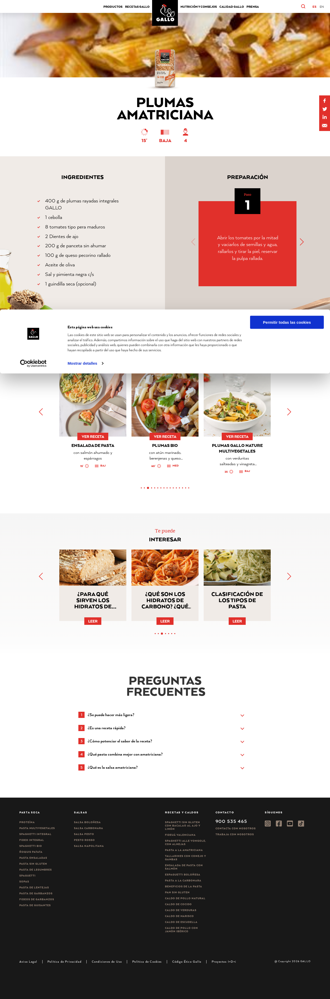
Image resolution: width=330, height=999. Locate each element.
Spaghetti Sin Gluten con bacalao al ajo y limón (182, 826)
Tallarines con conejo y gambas (185, 857)
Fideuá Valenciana (180, 835)
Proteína (27, 822)
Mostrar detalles (82, 54)
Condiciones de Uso (107, 961)
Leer (92, 621)
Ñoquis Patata (31, 852)
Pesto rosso (84, 840)
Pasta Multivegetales (37, 828)
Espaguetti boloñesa (182, 874)
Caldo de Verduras (180, 910)
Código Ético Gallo (186, 961)
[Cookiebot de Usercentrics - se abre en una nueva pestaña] (33, 54)
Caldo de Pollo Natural (185, 898)
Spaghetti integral (35, 834)
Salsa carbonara (88, 828)
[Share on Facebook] (324, 101)
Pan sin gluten (177, 892)
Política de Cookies (147, 961)
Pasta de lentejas (34, 887)
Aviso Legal (28, 961)
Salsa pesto (84, 834)
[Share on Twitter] (324, 109)
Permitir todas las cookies (287, 13)
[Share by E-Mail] (324, 117)
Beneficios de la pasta (183, 886)
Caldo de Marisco (179, 916)
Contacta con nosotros (236, 828)
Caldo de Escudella (181, 922)
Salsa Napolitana (89, 846)
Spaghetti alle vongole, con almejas (185, 842)
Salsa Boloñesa (87, 822)
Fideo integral (31, 840)
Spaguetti (27, 875)
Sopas (24, 881)
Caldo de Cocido (178, 904)
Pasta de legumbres (35, 869)
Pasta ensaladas (33, 857)
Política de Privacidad (64, 961)
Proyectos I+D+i (224, 961)
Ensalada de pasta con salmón (184, 867)
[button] (306, 242)
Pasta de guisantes (35, 905)
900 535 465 (231, 821)
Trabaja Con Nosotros (235, 834)
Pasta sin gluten (33, 863)
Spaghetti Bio (30, 846)
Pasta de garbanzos (36, 893)
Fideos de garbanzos (36, 899)
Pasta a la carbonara (183, 880)
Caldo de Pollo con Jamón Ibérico (181, 929)
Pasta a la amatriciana (184, 850)
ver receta (93, 436)
